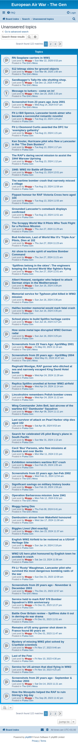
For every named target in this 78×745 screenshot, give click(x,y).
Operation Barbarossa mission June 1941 (39, 495)
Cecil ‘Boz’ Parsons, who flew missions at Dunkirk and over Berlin (39, 450)
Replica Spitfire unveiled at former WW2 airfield (43, 383)
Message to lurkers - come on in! (33, 90)
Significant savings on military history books (41, 484)
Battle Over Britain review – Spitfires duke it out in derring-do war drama (43, 615)
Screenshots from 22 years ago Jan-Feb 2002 (41, 473)
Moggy (28, 60)
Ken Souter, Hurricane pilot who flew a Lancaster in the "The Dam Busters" (44, 143)
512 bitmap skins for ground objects (35, 68)
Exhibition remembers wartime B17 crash (39, 462)
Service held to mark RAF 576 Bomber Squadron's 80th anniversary (37, 601)
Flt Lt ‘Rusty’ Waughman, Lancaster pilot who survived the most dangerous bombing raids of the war (42, 571)
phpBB (28, 737)
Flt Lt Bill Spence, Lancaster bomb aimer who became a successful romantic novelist (41, 114)
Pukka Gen (27, 121)
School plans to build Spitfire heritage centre (41, 319)
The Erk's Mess (30, 63)
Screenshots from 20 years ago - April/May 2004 (43, 355)
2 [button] (50, 44)
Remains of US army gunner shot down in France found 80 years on (39, 629)
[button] (60, 43)
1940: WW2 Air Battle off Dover (32, 169)
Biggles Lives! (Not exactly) (30, 528)
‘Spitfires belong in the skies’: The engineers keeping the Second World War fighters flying (41, 267)
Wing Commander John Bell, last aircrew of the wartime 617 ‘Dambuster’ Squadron (42, 407)
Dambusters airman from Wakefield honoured (41, 517)
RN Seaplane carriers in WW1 (31, 57)
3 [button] (55, 44)
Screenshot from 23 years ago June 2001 (38, 101)
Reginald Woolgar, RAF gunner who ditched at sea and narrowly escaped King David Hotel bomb (42, 369)
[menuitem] (11, 12)
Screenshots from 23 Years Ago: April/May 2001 (43, 344)
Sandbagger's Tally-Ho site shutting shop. (39, 79)
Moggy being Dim (23, 506)
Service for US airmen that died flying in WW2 (41, 666)
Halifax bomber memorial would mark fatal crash (43, 308)
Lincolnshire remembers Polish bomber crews (42, 394)
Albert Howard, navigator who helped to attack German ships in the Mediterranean (42, 281)
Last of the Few (22, 655)
